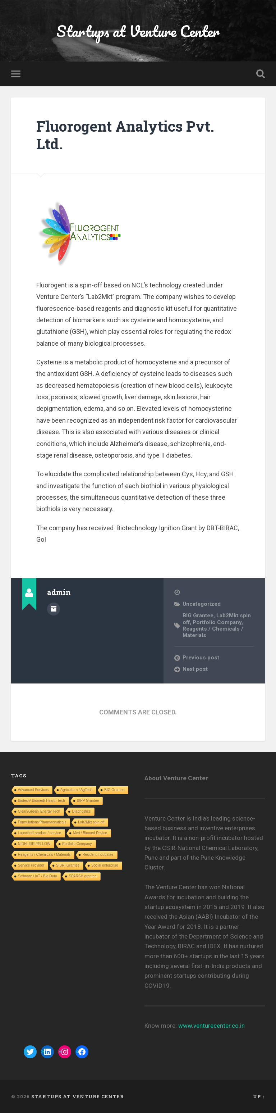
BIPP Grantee (88, 801)
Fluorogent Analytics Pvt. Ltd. (125, 135)
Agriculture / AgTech (76, 790)
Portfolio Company (217, 622)
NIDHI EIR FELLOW (34, 844)
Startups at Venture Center (137, 31)
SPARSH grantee (82, 876)
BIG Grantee (198, 615)
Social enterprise (104, 865)
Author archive (53, 609)
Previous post (201, 657)
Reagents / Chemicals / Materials (44, 855)
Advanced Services (33, 790)
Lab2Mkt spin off (91, 822)
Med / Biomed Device (90, 833)
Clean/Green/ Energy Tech (39, 811)
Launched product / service (39, 833)
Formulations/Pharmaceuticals (42, 822)
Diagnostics (81, 811)
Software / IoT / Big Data (37, 876)
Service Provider (31, 865)
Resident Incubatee (97, 855)
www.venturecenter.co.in (211, 1025)
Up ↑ (259, 1096)
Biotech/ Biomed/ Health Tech (41, 801)
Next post (195, 669)
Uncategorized (202, 604)
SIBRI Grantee (67, 865)
